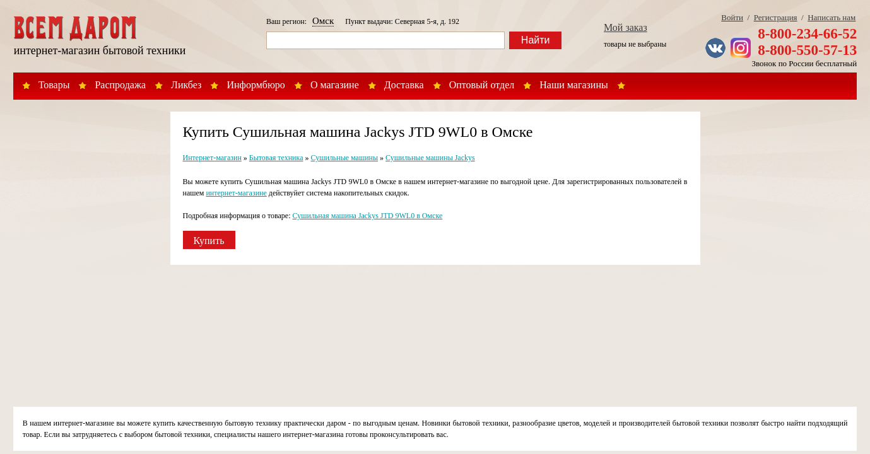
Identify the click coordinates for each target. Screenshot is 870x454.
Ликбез (186, 84)
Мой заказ (625, 27)
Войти (732, 17)
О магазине (334, 84)
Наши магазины (573, 84)
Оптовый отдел (482, 84)
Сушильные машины (344, 157)
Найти (535, 40)
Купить (209, 240)
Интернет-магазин (212, 157)
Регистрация (775, 17)
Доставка (404, 84)
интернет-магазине (236, 193)
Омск (323, 21)
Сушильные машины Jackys (430, 157)
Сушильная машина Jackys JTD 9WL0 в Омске (368, 215)
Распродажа (120, 84)
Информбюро (255, 84)
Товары (54, 84)
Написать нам (831, 17)
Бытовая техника (276, 157)
